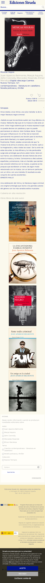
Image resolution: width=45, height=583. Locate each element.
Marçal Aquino (35, 76)
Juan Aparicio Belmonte (13, 76)
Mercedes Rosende (27, 78)
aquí (10, 562)
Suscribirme (11, 472)
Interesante (36, 478)
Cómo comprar (40, 13)
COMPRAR (41, 98)
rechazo (22, 574)
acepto (22, 568)
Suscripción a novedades (30, 13)
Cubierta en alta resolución (13, 193)
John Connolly (8, 78)
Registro (20, 13)
